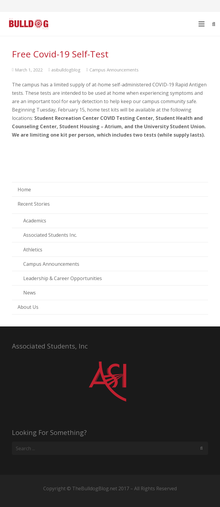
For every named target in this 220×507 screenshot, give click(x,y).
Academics (34, 220)
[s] (110, 448)
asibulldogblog (65, 70)
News (29, 292)
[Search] (201, 448)
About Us (28, 307)
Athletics (32, 249)
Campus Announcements (114, 70)
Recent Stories (34, 204)
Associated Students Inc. (50, 235)
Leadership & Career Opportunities (62, 278)
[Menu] (202, 23)
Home (24, 189)
